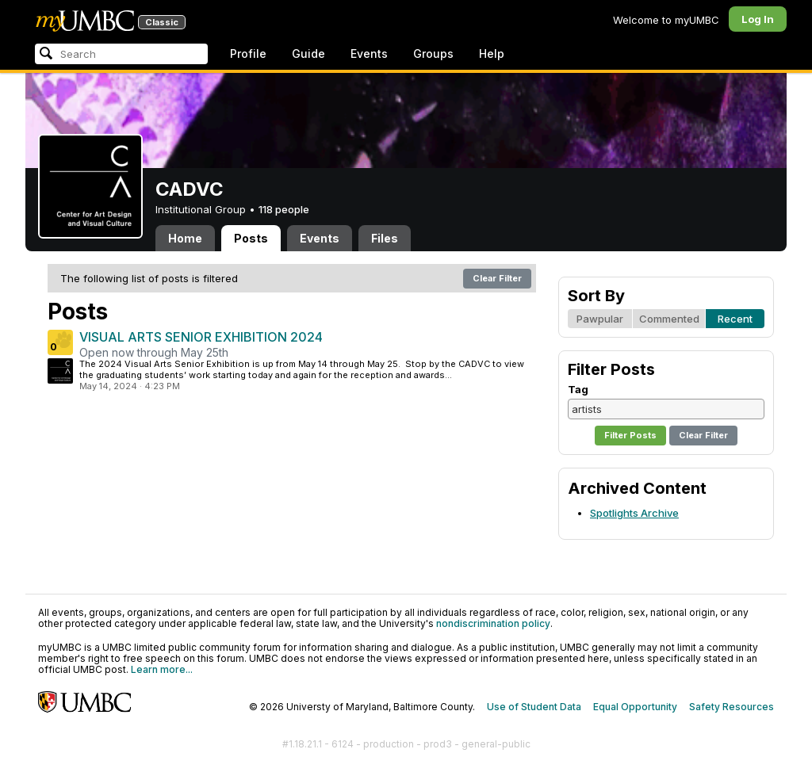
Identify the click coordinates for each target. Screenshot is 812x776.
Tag (578, 389)
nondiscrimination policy (493, 623)
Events (369, 53)
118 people (284, 209)
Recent (735, 318)
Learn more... (162, 669)
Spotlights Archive (634, 513)
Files (384, 238)
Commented (669, 318)
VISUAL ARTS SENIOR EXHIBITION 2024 (201, 337)
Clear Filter (497, 278)
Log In (757, 19)
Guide (308, 53)
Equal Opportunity (635, 707)
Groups (433, 53)
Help (491, 53)
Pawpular (599, 318)
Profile (248, 53)
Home (185, 238)
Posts (251, 238)
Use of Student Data (534, 707)
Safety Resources (731, 707)
